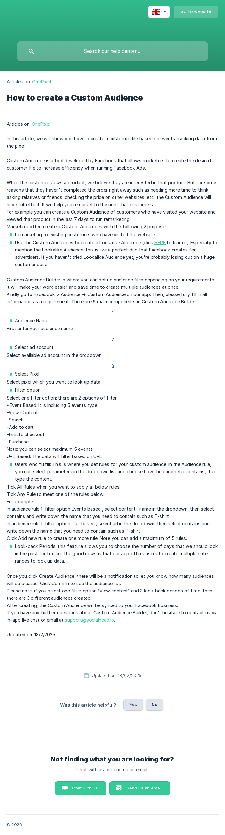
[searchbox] (112, 51)
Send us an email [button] (144, 787)
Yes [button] (133, 704)
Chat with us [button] (85, 787)
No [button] (154, 704)
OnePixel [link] (41, 81)
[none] (159, 12)
